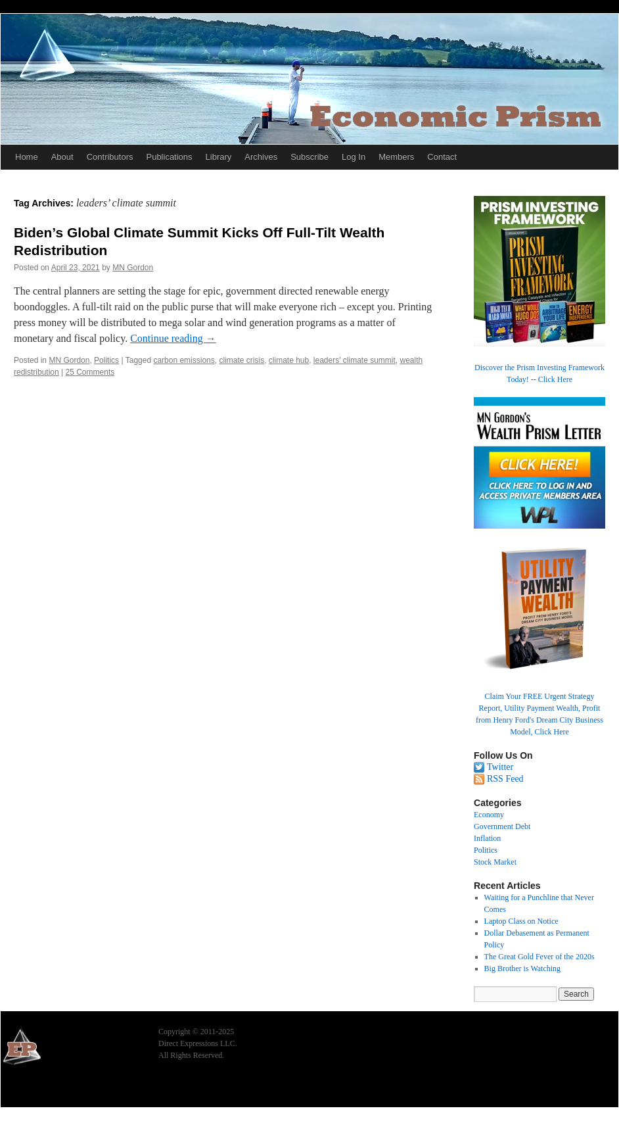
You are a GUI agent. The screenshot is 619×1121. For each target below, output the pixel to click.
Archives (260, 157)
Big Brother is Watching (522, 968)
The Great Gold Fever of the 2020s (539, 956)
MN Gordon (132, 267)
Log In (353, 157)
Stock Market (495, 862)
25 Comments (90, 372)
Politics (106, 360)
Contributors (110, 157)
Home (26, 157)
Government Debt (502, 826)
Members (396, 157)
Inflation (487, 838)
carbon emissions (183, 360)
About (62, 157)
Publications (169, 157)
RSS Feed (505, 779)
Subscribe (309, 157)
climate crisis (241, 360)
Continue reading (173, 338)
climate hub (289, 360)
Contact (442, 157)
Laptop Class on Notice (521, 921)
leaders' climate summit (354, 360)
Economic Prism (37, 1089)
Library (219, 157)
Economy (489, 814)
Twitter (500, 767)
